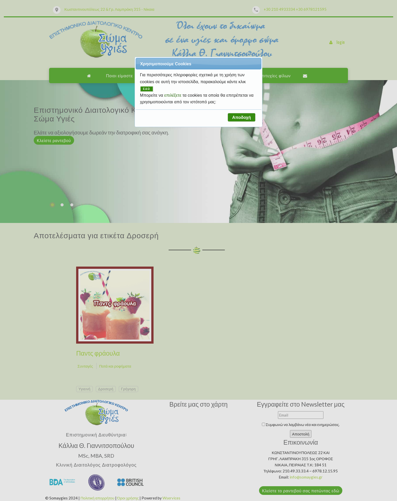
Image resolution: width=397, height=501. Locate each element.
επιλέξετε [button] (173, 95)
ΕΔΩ (146, 88)
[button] (241, 117)
